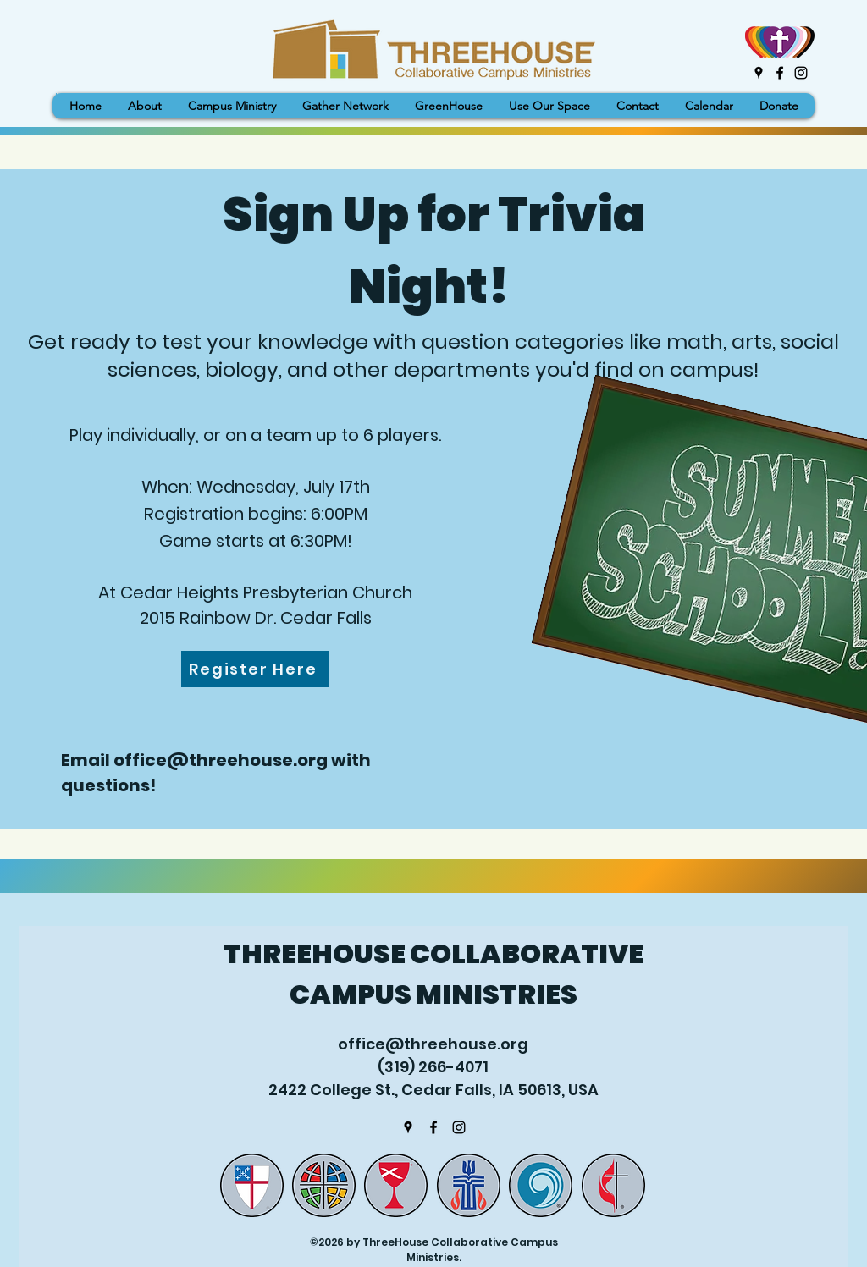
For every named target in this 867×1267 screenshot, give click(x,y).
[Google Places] (758, 72)
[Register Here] (255, 669)
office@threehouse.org (220, 760)
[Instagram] (800, 72)
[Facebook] (779, 72)
